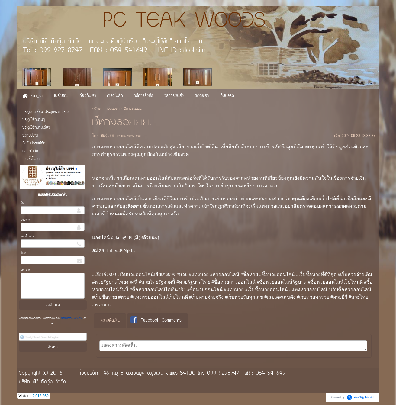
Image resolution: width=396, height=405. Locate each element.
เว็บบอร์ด (113, 109)
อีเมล (23, 253)
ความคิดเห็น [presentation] (110, 320)
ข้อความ (25, 270)
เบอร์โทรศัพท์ (28, 236)
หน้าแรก (97, 109)
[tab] (110, 320)
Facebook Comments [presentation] (156, 320)
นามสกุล (25, 220)
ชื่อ (22, 203)
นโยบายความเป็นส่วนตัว (71, 318)
